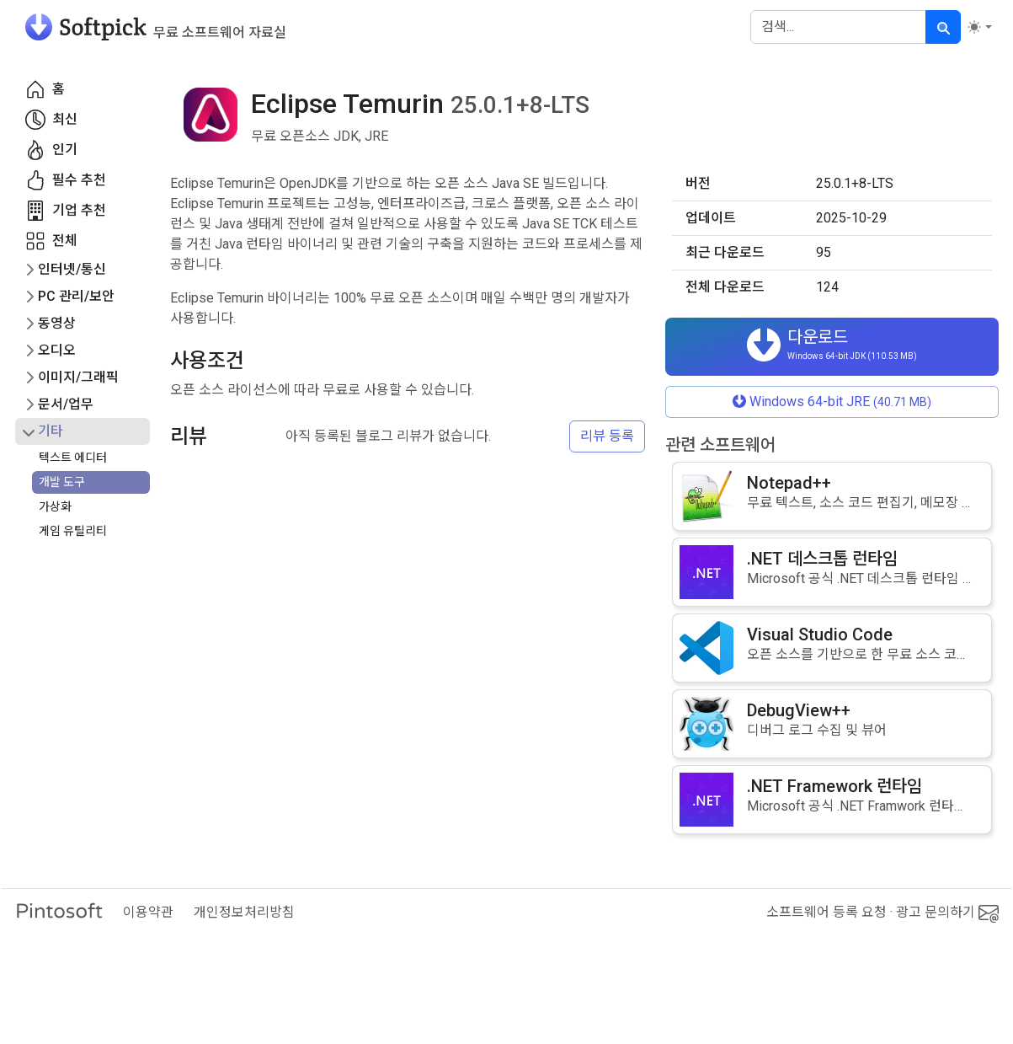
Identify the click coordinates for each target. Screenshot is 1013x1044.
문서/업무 (65, 404)
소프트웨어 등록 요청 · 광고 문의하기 (882, 912)
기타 (50, 431)
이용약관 (148, 912)
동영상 (57, 323)
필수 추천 (65, 180)
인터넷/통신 (72, 269)
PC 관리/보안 (76, 296)
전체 (51, 241)
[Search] (838, 27)
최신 (51, 120)
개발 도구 (62, 482)
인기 (51, 150)
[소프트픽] (150, 26)
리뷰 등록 (607, 436)
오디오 (57, 350)
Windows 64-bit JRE (832, 402)
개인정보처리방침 (244, 912)
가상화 (55, 506)
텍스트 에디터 (73, 457)
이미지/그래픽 (78, 377)
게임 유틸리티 (73, 531)
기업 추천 (65, 211)
